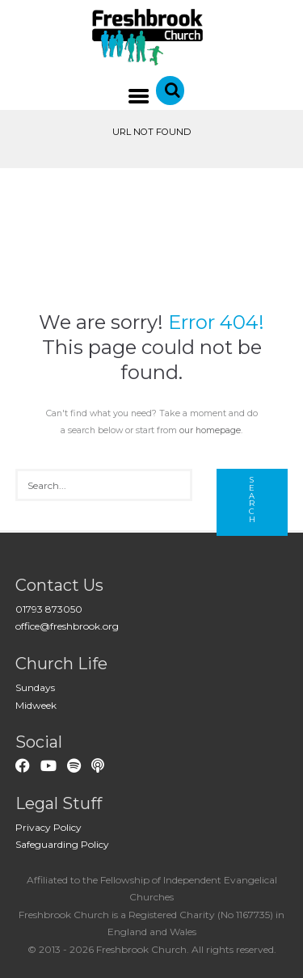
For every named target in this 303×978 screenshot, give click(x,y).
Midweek (36, 705)
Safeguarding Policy (62, 844)
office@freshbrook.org (67, 626)
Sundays (35, 687)
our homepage (210, 430)
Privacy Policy (48, 827)
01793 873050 (48, 609)
